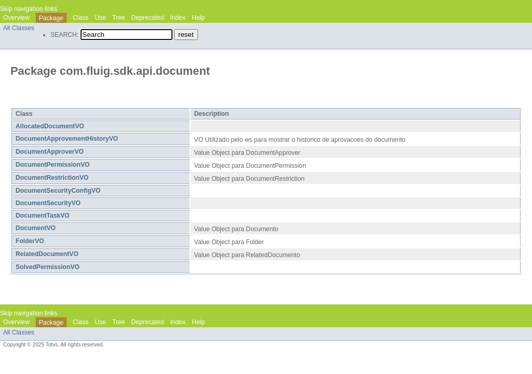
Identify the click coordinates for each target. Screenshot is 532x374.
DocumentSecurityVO (48, 203)
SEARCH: (64, 34)
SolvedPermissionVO (47, 267)
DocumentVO (36, 228)
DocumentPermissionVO (53, 164)
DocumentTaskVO (43, 215)
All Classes (18, 28)
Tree (118, 17)
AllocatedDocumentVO (50, 126)
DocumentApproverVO (50, 151)
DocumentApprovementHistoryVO (67, 138)
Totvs (52, 345)
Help (198, 17)
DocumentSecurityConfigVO (58, 190)
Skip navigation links (28, 8)
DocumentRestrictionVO (52, 177)
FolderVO (30, 241)
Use (100, 17)
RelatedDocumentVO (47, 254)
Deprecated (147, 17)
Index (177, 17)
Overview (16, 17)
